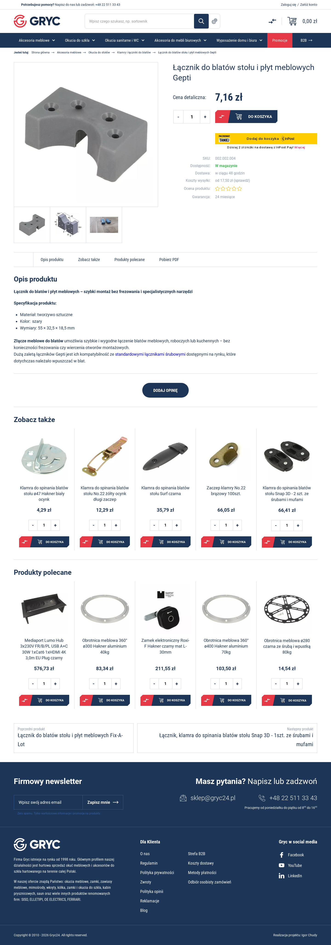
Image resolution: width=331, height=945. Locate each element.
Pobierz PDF (169, 259)
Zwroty (145, 882)
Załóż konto (308, 4)
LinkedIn (290, 875)
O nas (145, 853)
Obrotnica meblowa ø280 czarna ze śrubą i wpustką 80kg (287, 646)
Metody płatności (202, 872)
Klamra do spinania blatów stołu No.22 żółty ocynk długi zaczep (105, 493)
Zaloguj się (288, 4)
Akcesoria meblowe (69, 52)
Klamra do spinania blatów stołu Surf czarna (165, 490)
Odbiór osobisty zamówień (209, 882)
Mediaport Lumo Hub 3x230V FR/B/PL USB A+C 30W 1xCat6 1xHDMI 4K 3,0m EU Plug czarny (44, 649)
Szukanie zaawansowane (214, 21)
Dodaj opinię (165, 390)
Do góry (23, 259)
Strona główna (40, 52)
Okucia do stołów (99, 52)
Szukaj (201, 21)
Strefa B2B (196, 853)
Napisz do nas (65, 4)
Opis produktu (52, 259)
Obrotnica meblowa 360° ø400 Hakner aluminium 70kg (226, 646)
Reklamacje (149, 900)
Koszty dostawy (201, 863)
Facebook (291, 855)
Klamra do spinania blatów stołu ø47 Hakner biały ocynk (44, 493)
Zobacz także (89, 259)
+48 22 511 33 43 (107, 4)
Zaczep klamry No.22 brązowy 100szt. (226, 490)
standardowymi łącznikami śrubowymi (150, 354)
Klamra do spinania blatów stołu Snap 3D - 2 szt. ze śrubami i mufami (287, 493)
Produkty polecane (129, 259)
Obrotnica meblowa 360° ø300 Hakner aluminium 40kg (104, 646)
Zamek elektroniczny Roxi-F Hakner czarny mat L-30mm (165, 646)
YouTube (290, 865)
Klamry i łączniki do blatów (134, 52)
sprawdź (242, 180)
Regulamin (149, 863)
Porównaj (221, 116)
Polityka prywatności (157, 872)
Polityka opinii (151, 891)
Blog (144, 910)
